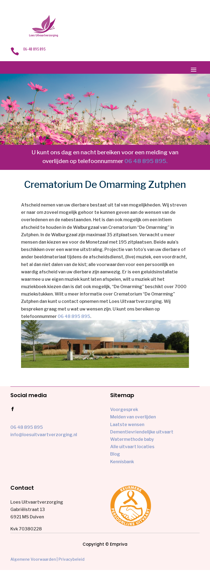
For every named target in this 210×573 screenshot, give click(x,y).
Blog (115, 454)
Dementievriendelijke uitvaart (141, 432)
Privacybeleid (71, 559)
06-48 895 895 (34, 49)
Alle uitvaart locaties (132, 446)
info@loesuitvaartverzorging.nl (43, 434)
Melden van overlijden (133, 417)
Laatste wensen (127, 424)
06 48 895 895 (74, 316)
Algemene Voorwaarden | (34, 559)
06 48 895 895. (146, 161)
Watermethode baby (132, 439)
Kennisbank (122, 461)
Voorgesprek (124, 409)
